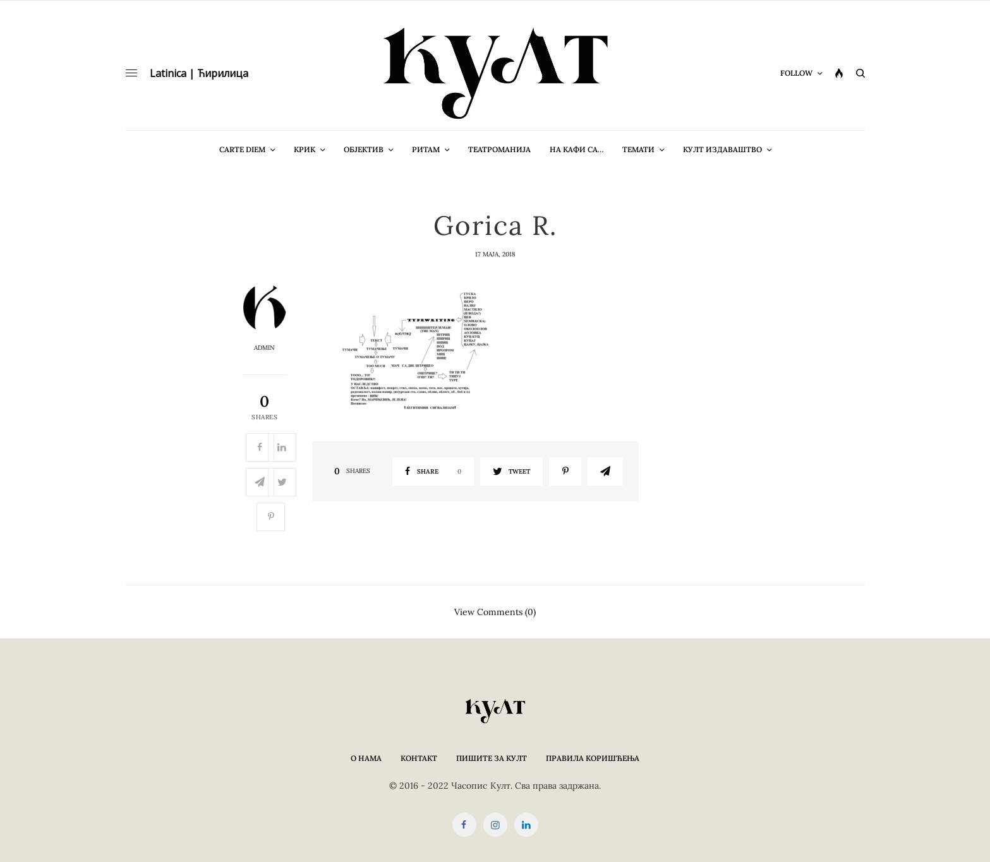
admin (264, 348)
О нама (366, 758)
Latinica (168, 73)
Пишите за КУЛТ (491, 758)
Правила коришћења (592, 758)
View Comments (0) (495, 611)
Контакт (419, 758)
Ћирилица (222, 73)
